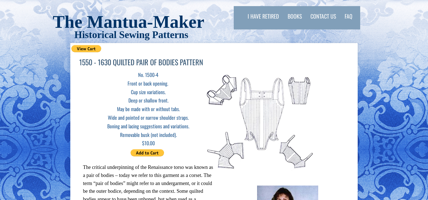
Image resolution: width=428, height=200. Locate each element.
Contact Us (323, 16)
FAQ (348, 16)
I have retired (263, 16)
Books (295, 16)
